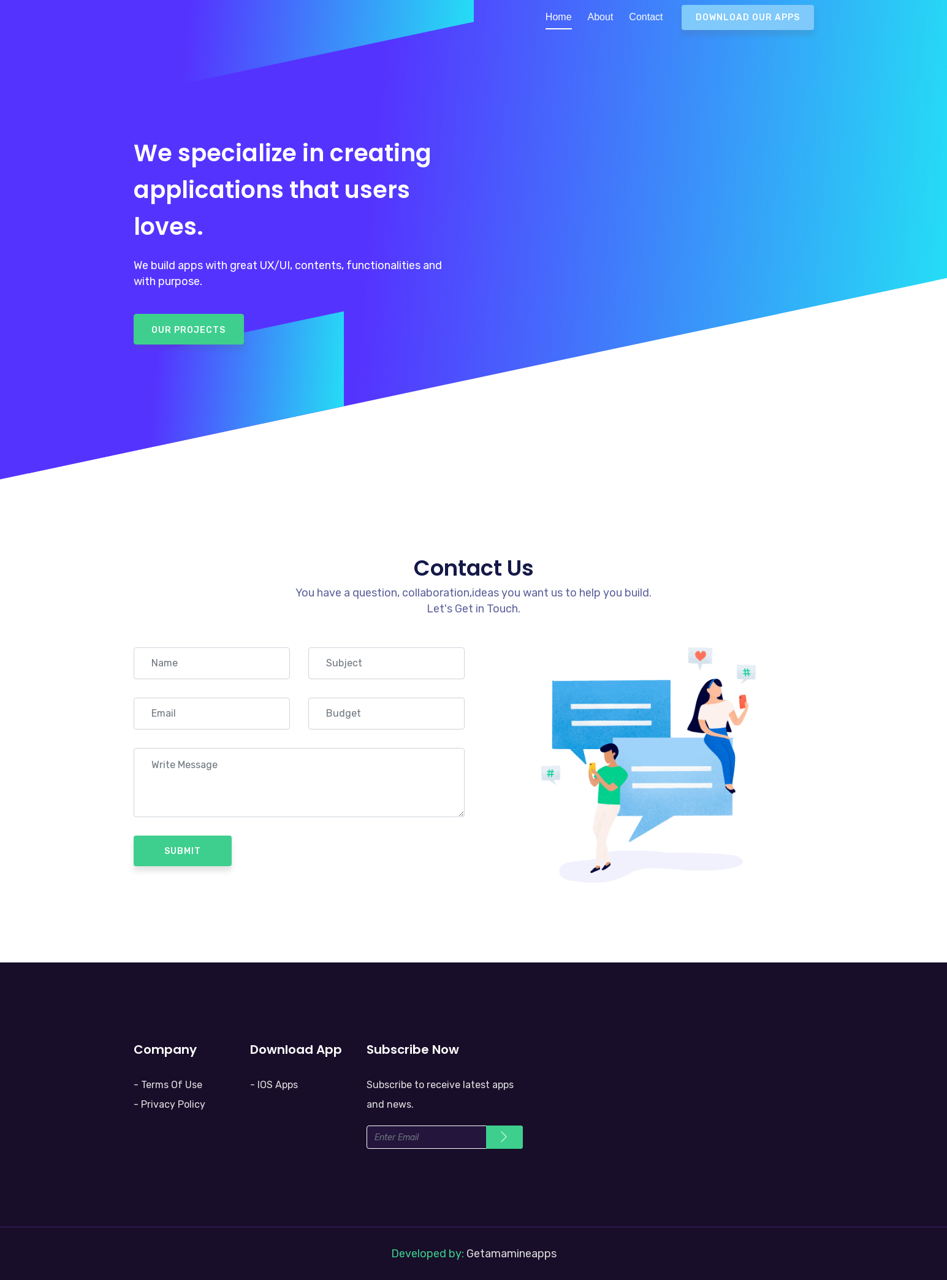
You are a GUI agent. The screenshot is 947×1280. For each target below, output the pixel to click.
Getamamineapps (511, 1253)
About (601, 17)
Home (559, 17)
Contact (646, 17)
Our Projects (188, 330)
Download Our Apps (748, 17)
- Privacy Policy (169, 1104)
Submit (182, 851)
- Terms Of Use (168, 1085)
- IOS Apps (274, 1085)
